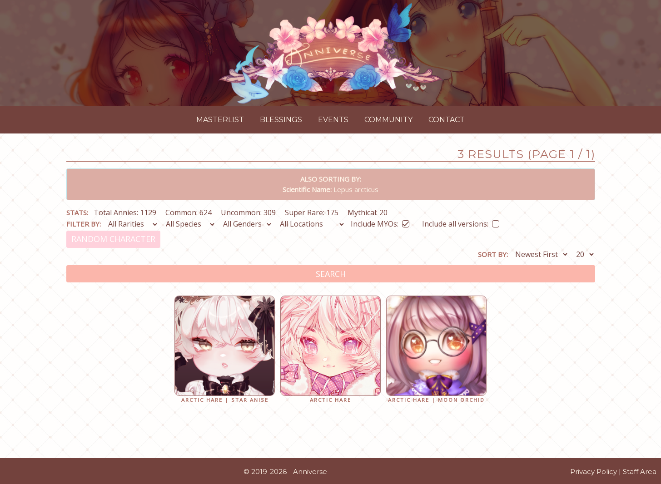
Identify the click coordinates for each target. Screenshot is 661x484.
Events (333, 119)
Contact (446, 119)
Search (331, 273)
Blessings (281, 119)
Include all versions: (460, 222)
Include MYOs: (380, 222)
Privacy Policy (593, 471)
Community (388, 119)
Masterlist (220, 119)
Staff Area (639, 471)
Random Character (113, 238)
